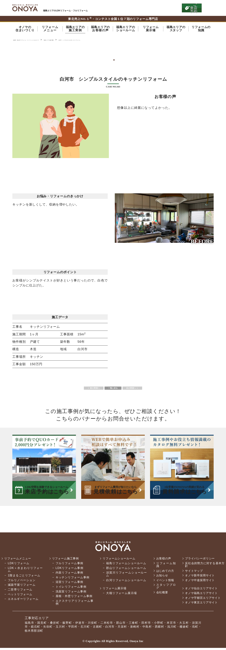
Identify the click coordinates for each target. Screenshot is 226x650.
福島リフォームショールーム (125, 565)
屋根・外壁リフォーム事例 (73, 598)
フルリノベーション (21, 582)
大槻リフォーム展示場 (120, 595)
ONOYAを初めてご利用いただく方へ (130, 8)
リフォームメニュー (18, 560)
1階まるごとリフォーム (24, 577)
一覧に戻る (113, 389)
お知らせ (161, 577)
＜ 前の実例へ (82, 389)
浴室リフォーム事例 (69, 584)
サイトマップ (193, 572)
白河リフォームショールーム (125, 582)
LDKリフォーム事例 (69, 570)
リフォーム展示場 (114, 590)
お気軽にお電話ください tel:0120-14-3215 (163, 8)
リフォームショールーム (119, 560)
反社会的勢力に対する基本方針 (204, 567)
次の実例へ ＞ (144, 389)
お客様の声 (162, 560)
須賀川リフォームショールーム (125, 576)
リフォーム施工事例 (65, 560)
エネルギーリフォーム (23, 600)
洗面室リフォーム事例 (70, 593)
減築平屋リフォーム (21, 586)
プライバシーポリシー (199, 560)
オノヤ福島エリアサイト (201, 595)
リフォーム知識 (165, 567)
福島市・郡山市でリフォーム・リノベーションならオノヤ (25, 7)
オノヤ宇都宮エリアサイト (202, 599)
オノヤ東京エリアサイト (201, 604)
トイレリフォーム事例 (70, 588)
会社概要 (161, 594)
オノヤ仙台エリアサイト (201, 590)
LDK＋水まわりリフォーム (25, 571)
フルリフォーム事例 (69, 565)
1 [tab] (113, 61)
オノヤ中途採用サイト (199, 582)
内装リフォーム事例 (69, 574)
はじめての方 (164, 572)
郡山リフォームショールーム (125, 570)
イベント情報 (164, 582)
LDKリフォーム (18, 565)
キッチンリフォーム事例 (72, 579)
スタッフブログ (165, 588)
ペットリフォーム (20, 596)
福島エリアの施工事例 (91, 40)
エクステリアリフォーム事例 (74, 604)
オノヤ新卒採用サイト (199, 577)
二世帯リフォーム (20, 591)
